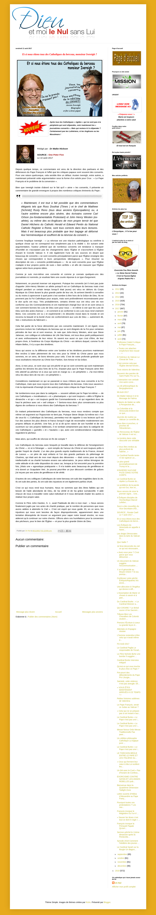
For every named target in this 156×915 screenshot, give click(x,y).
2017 (117, 308)
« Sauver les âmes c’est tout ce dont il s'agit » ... (128, 818)
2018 (117, 871)
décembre (122, 866)
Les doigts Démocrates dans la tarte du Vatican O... (128, 536)
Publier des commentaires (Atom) (42, 617)
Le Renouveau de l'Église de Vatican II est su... (128, 433)
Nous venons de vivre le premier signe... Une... (128, 492)
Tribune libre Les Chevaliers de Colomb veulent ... (128, 616)
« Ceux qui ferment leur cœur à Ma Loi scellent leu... (128, 764)
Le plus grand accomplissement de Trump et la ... (127, 464)
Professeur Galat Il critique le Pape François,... (128, 343)
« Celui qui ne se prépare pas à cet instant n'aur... (128, 712)
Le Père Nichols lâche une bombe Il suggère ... (128, 655)
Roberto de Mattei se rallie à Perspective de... (128, 403)
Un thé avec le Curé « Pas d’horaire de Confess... (128, 771)
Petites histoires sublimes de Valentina (128, 699)
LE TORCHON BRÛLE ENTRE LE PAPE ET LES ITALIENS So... (127, 755)
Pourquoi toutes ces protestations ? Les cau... (126, 804)
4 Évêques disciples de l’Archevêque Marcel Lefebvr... (127, 499)
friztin (88, 902)
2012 (117, 289)
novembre (122, 862)
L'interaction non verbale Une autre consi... (128, 381)
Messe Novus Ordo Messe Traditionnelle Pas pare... (128, 732)
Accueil (58, 612)
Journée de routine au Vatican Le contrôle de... (128, 418)
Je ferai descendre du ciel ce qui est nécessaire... (128, 547)
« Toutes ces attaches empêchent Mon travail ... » (128, 350)
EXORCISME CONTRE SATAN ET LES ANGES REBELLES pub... (128, 779)
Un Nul (118, 883)
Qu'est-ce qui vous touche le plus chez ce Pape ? (128, 667)
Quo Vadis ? (122, 542)
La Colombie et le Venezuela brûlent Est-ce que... (128, 410)
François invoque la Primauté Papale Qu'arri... (125, 826)
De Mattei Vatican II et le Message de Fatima (127, 397)
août (120, 339)
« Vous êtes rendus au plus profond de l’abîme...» (127, 449)
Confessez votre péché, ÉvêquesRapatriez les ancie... (127, 580)
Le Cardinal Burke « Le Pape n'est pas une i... (128, 718)
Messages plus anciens (92, 612)
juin (119, 331)
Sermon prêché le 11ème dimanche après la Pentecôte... (128, 834)
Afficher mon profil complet (124, 887)
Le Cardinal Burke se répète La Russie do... (128, 480)
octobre (121, 858)
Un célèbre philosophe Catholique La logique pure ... (127, 740)
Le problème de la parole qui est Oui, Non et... (128, 486)
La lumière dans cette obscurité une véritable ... (128, 440)
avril (120, 323)
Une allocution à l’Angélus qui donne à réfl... (128, 588)
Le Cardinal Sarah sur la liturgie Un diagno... (127, 848)
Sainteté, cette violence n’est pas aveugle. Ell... (128, 682)
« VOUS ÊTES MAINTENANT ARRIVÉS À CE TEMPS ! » (128, 691)
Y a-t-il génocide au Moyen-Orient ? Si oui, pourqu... (128, 572)
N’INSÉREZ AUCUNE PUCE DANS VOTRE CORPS (127, 472)
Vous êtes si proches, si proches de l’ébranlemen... (127, 425)
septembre (122, 854)
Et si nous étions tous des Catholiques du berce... (128, 520)
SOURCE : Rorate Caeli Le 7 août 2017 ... (127, 513)
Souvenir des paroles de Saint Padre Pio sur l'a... (128, 374)
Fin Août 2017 (123, 644)
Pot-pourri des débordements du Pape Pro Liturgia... (128, 675)
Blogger (107, 902)
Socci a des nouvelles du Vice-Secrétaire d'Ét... (128, 507)
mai (119, 327)
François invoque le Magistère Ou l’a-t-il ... (128, 812)
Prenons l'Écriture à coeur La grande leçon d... (128, 624)
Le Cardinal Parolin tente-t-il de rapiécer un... (128, 456)
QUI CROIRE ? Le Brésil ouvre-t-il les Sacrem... (128, 609)
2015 (117, 301)
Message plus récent (25, 612)
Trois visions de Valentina (128, 369)
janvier (121, 312)
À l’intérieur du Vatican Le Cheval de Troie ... (128, 358)
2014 (117, 297)
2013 (117, 293)
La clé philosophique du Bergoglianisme (127, 387)
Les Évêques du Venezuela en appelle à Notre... (128, 527)
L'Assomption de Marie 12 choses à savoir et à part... (128, 595)
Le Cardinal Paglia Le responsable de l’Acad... (128, 649)
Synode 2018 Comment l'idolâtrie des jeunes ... (128, 842)
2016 (117, 304)
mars (120, 319)
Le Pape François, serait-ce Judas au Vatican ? (128, 706)
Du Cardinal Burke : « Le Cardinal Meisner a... (128, 602)
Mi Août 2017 (123, 392)
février (121, 316)
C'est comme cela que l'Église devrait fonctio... (128, 364)
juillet (120, 335)
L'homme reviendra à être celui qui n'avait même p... (128, 637)
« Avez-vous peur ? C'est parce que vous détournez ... (128, 554)
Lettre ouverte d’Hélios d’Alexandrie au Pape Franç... (127, 796)
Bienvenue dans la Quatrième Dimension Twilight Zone (127, 787)
